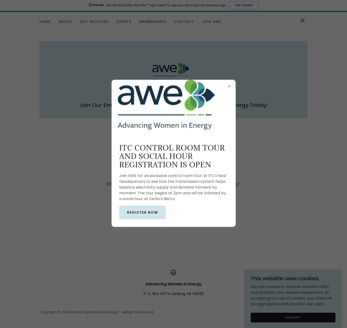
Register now (142, 212)
